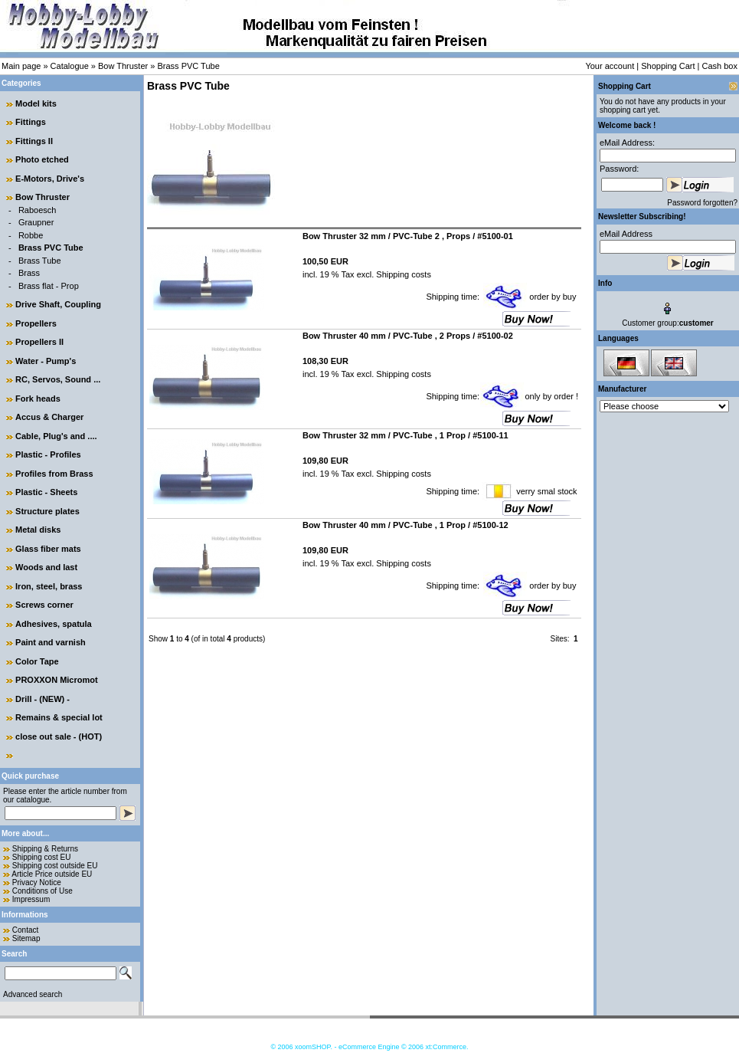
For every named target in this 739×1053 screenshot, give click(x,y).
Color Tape (37, 661)
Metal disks (37, 529)
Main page (21, 66)
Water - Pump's (45, 361)
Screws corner (44, 604)
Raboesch (37, 210)
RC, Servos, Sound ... (57, 379)
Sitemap (26, 938)
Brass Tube (39, 260)
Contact (25, 930)
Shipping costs (402, 274)
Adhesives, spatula (53, 623)
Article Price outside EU (51, 874)
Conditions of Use (42, 891)
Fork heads (37, 398)
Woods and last (46, 567)
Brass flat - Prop (48, 285)
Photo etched (42, 159)
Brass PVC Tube (188, 66)
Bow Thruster (123, 66)
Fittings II (34, 141)
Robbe (30, 235)
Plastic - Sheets (46, 492)
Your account (609, 66)
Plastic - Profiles (48, 454)
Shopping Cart (668, 66)
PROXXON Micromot (56, 679)
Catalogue (70, 66)
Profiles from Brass (54, 473)
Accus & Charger (49, 417)
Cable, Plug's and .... (56, 436)
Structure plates (47, 511)
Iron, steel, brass (48, 586)
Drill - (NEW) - (42, 699)
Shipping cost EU (41, 857)
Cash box (719, 66)
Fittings (30, 121)
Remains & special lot (59, 717)
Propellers (36, 323)
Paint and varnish (50, 642)
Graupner (36, 222)
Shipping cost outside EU (55, 865)
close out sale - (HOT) (58, 736)
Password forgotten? (702, 202)
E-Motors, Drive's (49, 178)
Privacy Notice (36, 882)
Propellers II (39, 341)
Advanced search (32, 994)
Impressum (31, 899)
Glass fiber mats (48, 548)
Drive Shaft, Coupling (58, 304)
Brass (29, 272)
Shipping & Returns (45, 849)
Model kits (36, 103)
